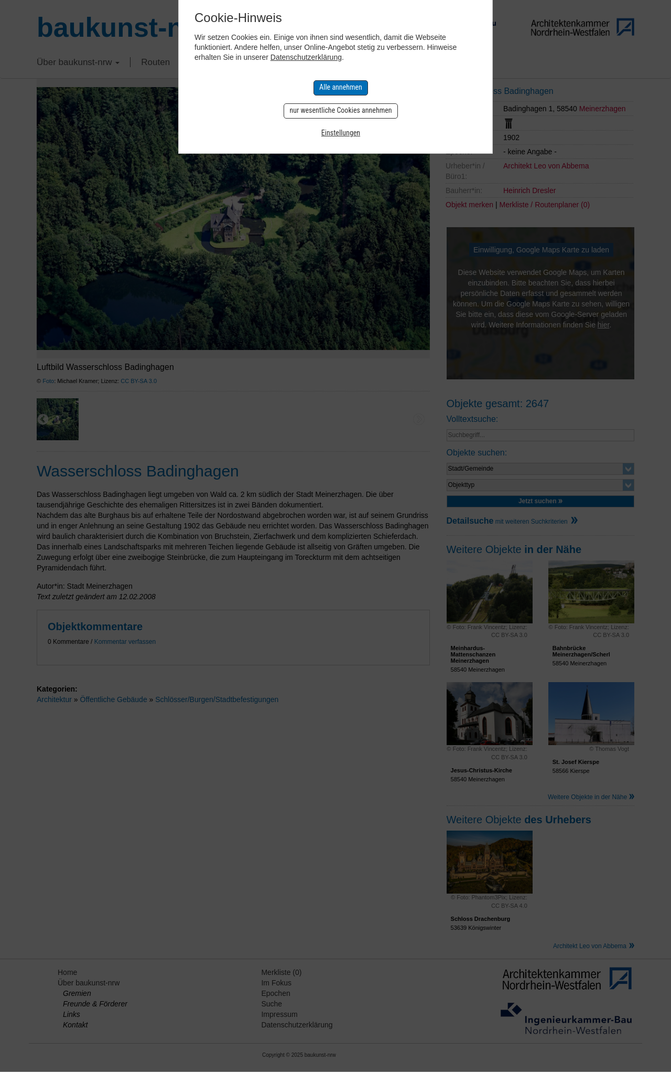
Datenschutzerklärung (306, 57)
